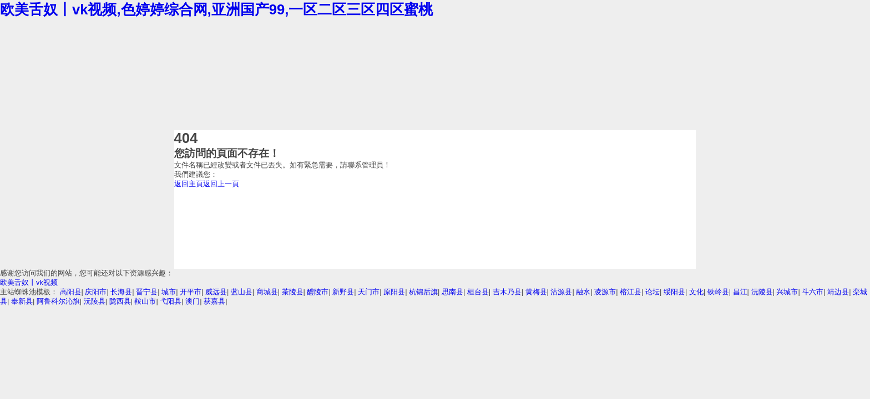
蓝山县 (241, 292)
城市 (168, 292)
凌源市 (605, 292)
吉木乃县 (507, 292)
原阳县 (394, 292)
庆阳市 (96, 292)
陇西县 (120, 301)
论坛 (652, 292)
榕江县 (630, 292)
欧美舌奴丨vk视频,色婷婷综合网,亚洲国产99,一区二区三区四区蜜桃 (216, 9)
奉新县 (22, 301)
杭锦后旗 (423, 292)
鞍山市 (145, 301)
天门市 (369, 292)
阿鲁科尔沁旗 (58, 301)
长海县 (121, 292)
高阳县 (71, 292)
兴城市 (787, 292)
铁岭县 (718, 292)
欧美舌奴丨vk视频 (29, 282)
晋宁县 (147, 292)
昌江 (740, 292)
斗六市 (812, 292)
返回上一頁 (221, 184)
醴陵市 (317, 292)
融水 (583, 292)
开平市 (190, 292)
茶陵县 (293, 292)
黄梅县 (536, 292)
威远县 (216, 292)
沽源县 (561, 292)
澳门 (192, 301)
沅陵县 (762, 292)
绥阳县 (674, 292)
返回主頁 (188, 184)
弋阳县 (170, 301)
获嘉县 (214, 301)
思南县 (452, 292)
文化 (696, 292)
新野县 (343, 292)
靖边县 (838, 292)
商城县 (267, 292)
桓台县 (478, 292)
